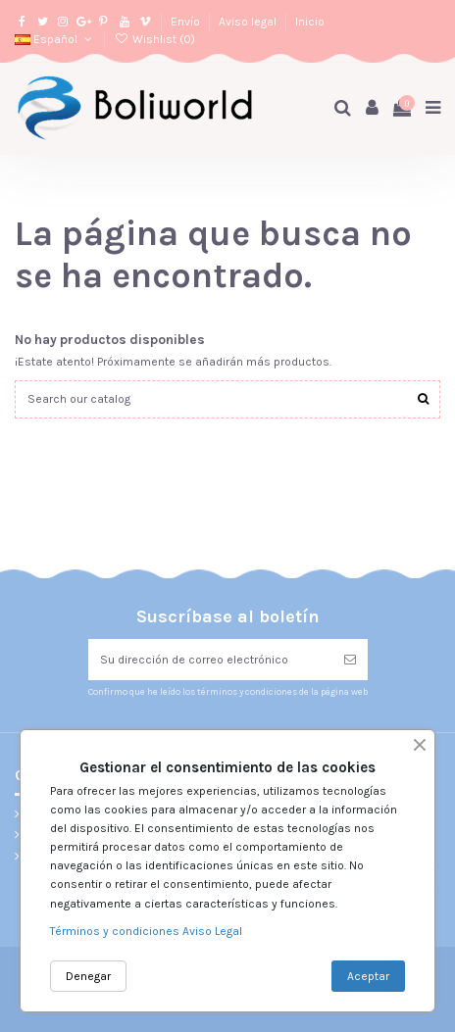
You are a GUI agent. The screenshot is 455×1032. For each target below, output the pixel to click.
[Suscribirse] (350, 659)
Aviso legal (249, 21)
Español (55, 39)
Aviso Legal (212, 931)
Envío (187, 21)
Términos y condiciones (116, 931)
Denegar (88, 976)
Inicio (310, 21)
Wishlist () (154, 39)
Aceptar (368, 976)
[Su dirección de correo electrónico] (210, 659)
